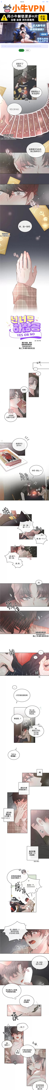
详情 (47, 1)
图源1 (21, 50)
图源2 (27, 50)
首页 (43, 1)
